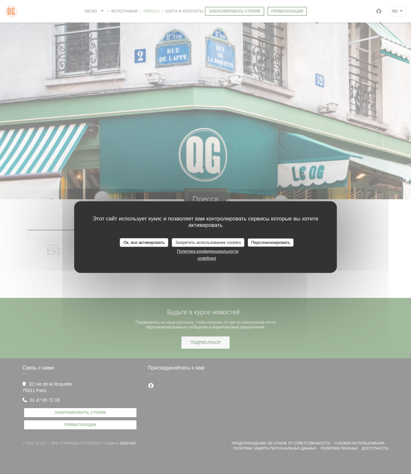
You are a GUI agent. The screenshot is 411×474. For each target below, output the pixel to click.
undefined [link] (206, 258)
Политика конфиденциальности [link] (208, 251)
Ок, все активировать (143, 242)
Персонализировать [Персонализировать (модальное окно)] (270, 242)
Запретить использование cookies (208, 242)
